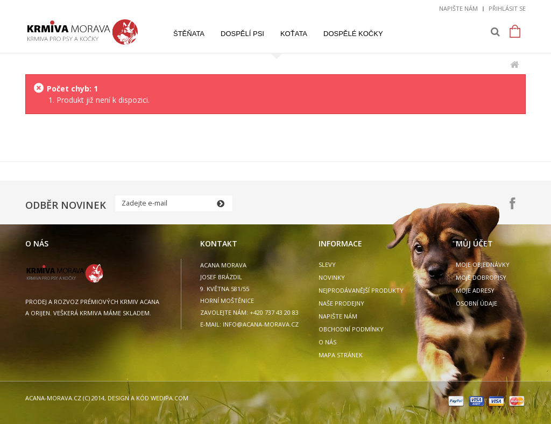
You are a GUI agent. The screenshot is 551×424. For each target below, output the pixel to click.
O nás (327, 342)
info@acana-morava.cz (261, 324)
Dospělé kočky (353, 34)
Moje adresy (475, 290)
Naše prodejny (341, 303)
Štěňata (188, 34)
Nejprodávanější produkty (361, 290)
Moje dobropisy (481, 277)
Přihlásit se (507, 8)
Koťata (293, 34)
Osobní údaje (476, 303)
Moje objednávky (483, 264)
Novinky (332, 277)
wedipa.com (168, 398)
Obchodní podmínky (351, 329)
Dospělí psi (242, 34)
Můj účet (474, 243)
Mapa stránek (341, 355)
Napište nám (458, 8)
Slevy (327, 264)
